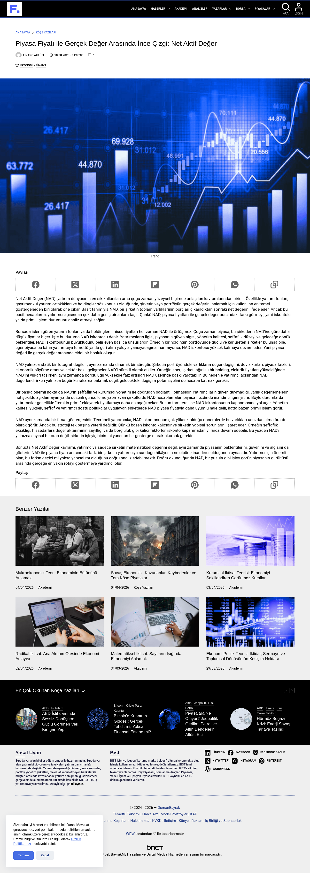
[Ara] (286, 9)
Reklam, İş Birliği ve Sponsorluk (216, 821)
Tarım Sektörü (267, 713)
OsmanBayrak (168, 807)
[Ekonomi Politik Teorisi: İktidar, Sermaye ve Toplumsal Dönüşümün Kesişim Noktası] (250, 622)
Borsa (244, 9)
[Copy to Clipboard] (274, 284)
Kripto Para (133, 705)
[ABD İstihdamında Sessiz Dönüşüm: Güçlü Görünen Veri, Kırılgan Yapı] (26, 719)
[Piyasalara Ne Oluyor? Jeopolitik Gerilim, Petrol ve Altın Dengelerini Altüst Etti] (169, 719)
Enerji (270, 708)
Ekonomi (26, 65)
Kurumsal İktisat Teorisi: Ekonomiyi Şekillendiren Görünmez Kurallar (238, 575)
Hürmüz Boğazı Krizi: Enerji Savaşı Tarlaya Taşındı (274, 724)
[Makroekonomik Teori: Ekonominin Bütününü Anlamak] (60, 541)
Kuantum (120, 710)
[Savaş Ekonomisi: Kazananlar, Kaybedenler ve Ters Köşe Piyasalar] (155, 541)
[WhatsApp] (235, 284)
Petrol (189, 708)
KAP (193, 814)
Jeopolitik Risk (204, 703)
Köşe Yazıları (143, 587)
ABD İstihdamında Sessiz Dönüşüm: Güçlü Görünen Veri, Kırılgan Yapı (60, 721)
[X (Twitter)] (75, 284)
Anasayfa (138, 8)
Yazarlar (222, 9)
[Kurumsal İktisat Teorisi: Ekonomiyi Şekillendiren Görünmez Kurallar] (250, 541)
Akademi (181, 8)
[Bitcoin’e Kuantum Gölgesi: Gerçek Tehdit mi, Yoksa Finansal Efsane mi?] (98, 719)
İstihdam (57, 708)
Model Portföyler (174, 814)
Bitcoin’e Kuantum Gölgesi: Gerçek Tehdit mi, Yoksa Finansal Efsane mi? (132, 724)
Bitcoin (118, 705)
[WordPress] (217, 769)
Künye (184, 821)
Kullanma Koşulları (112, 821)
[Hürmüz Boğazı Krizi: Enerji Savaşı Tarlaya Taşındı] (241, 719)
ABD (45, 708)
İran (279, 708)
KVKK (156, 821)
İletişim (170, 821)
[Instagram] (244, 761)
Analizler (199, 8)
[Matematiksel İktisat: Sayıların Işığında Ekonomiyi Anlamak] (155, 622)
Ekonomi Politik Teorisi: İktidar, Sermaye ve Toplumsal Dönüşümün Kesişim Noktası (245, 656)
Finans (41, 65)
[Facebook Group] (269, 753)
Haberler (161, 9)
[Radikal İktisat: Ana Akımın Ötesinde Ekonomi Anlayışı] (60, 622)
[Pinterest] (195, 284)
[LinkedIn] (115, 284)
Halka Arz (150, 814)
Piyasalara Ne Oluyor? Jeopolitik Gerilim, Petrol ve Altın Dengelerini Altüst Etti (201, 724)
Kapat (45, 855)
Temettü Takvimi (126, 814)
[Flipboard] (155, 284)
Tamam (23, 855)
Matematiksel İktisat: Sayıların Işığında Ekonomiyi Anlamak (146, 656)
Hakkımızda (139, 821)
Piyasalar (266, 9)
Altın (188, 703)
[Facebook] (35, 284)
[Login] (298, 9)
